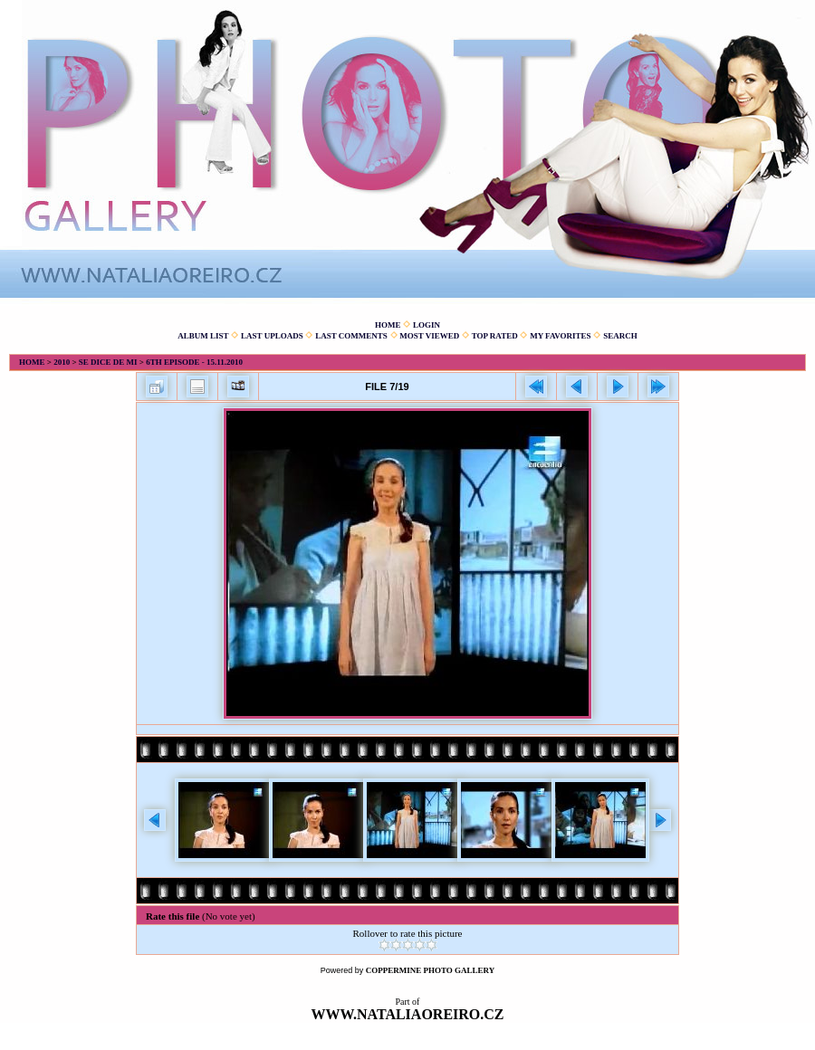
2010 (61, 362)
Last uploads (272, 335)
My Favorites (560, 335)
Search (620, 335)
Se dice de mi (108, 362)
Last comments (351, 335)
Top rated (495, 335)
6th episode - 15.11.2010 (194, 362)
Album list (202, 335)
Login (426, 324)
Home (388, 324)
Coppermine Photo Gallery (430, 970)
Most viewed (429, 335)
